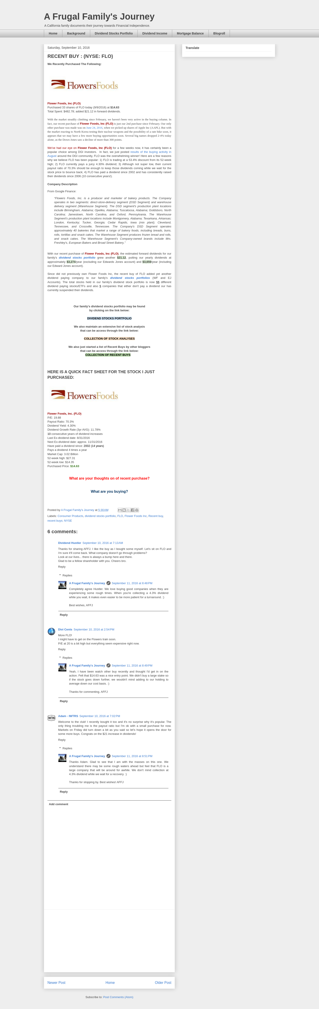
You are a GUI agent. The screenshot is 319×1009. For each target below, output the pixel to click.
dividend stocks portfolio (100, 516)
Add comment (58, 804)
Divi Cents (65, 629)
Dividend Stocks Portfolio (114, 33)
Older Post (163, 983)
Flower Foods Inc (136, 516)
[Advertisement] (109, 941)
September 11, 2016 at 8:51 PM (132, 756)
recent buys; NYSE (59, 520)
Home (53, 33)
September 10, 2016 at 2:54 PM (94, 629)
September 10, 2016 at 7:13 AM (102, 543)
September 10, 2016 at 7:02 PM (100, 716)
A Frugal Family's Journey (99, 16)
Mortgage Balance (190, 33)
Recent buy (155, 516)
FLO (120, 516)
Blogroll (219, 33)
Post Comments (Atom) (118, 997)
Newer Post (56, 983)
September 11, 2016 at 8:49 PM (132, 665)
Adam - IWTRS (68, 716)
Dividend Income (154, 33)
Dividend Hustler (69, 543)
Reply (61, 566)
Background (76, 33)
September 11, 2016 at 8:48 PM (132, 583)
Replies (67, 575)
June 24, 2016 (94, 127)
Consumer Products (70, 516)
